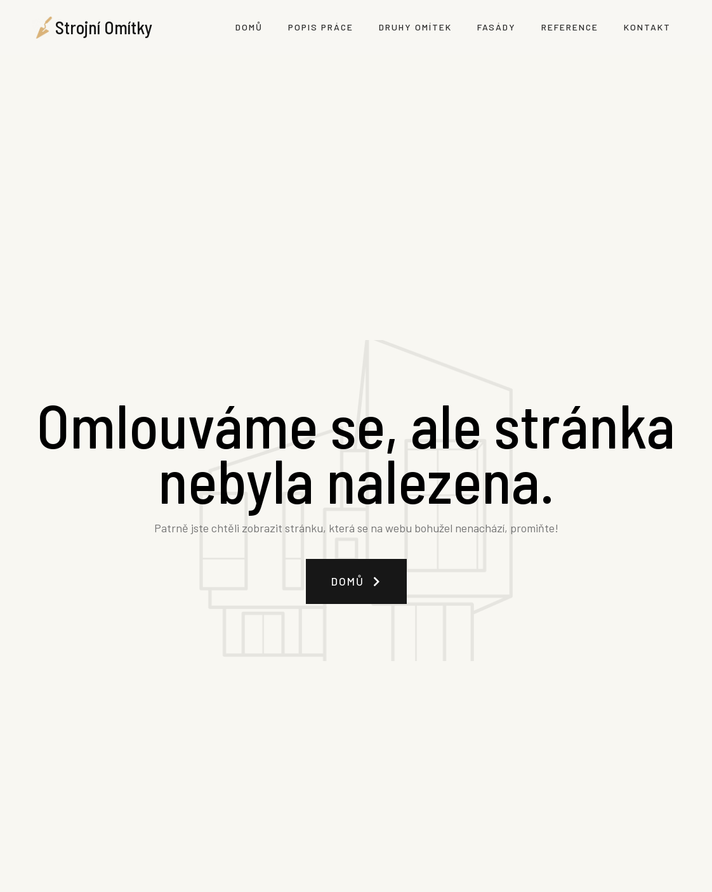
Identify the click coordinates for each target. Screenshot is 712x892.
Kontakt (647, 27)
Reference (569, 27)
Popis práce (320, 27)
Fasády (496, 27)
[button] (356, 581)
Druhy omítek (415, 27)
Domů (249, 27)
